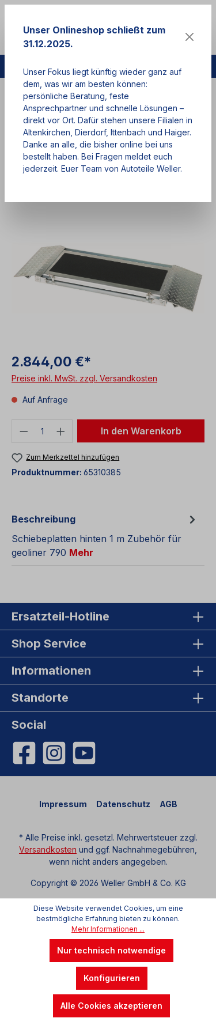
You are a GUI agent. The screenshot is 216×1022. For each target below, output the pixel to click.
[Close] (189, 37)
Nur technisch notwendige (111, 950)
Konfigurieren (112, 978)
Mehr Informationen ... (108, 929)
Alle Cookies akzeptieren (111, 1005)
